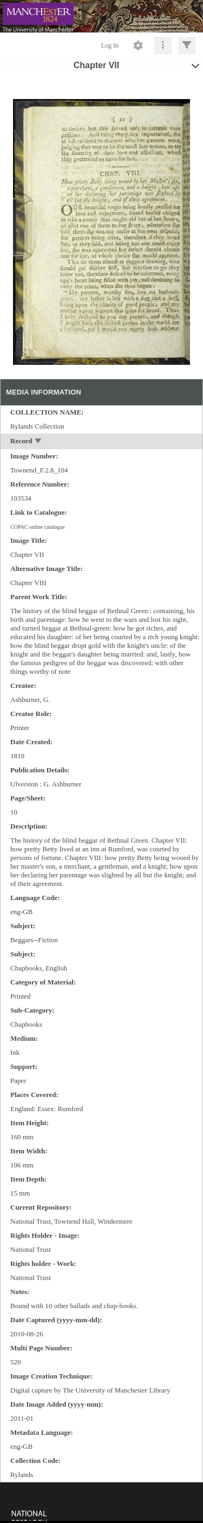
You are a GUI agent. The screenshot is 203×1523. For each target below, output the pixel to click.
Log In (110, 45)
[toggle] (39, 442)
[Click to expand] (186, 45)
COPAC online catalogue (37, 527)
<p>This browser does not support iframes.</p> (101, 1501)
